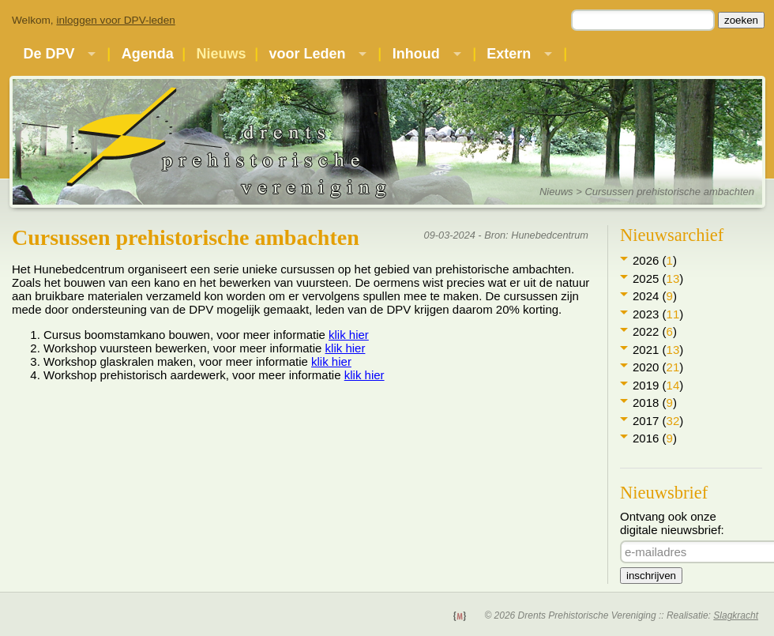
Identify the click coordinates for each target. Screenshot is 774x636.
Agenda (148, 54)
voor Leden (307, 54)
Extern (509, 54)
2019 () (658, 385)
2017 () (658, 420)
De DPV (48, 54)
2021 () (658, 349)
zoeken (741, 20)
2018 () (655, 402)
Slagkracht (735, 615)
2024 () (655, 296)
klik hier (349, 334)
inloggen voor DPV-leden (115, 20)
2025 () (658, 278)
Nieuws (221, 54)
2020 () (658, 367)
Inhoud (416, 54)
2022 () (655, 331)
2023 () (658, 314)
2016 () (655, 438)
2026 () (655, 260)
